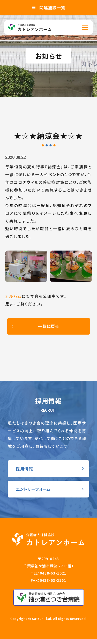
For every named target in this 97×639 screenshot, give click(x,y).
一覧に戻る (48, 326)
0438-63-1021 (53, 573)
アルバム (13, 296)
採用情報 (24, 469)
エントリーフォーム (33, 489)
